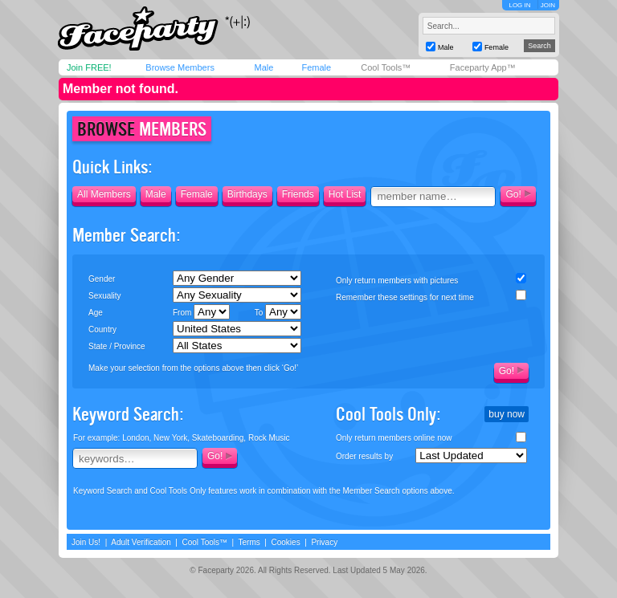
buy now (506, 414)
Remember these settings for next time (405, 297)
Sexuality (104, 295)
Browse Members (180, 67)
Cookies (286, 542)
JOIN (548, 5)
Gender (101, 279)
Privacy (324, 542)
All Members (104, 194)
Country (102, 329)
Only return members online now (394, 437)
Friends (298, 194)
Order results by (364, 456)
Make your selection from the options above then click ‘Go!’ (193, 368)
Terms (249, 542)
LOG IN (519, 5)
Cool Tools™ (386, 67)
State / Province (116, 346)
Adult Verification (141, 542)
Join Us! (86, 542)
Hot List (345, 194)
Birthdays (247, 194)
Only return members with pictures (397, 280)
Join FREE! (89, 67)
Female (316, 67)
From (201, 311)
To (278, 311)
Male (263, 67)
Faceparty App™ (483, 67)
